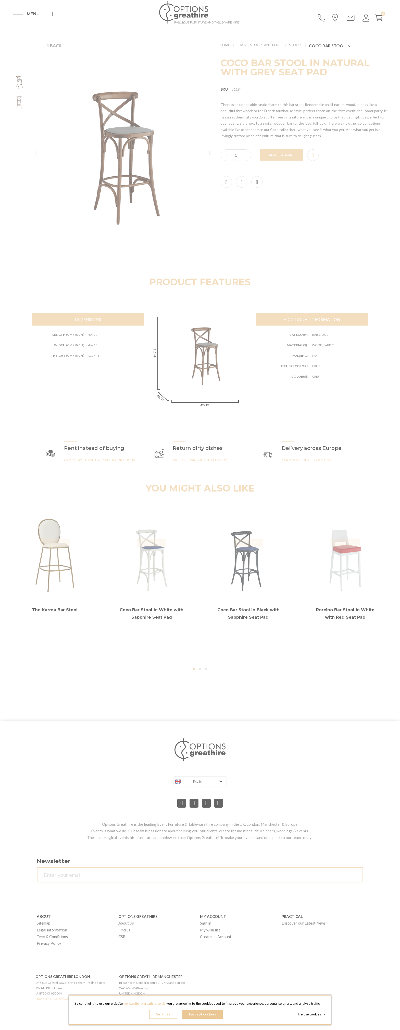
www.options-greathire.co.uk (144, 1005)
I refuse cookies (313, 1015)
